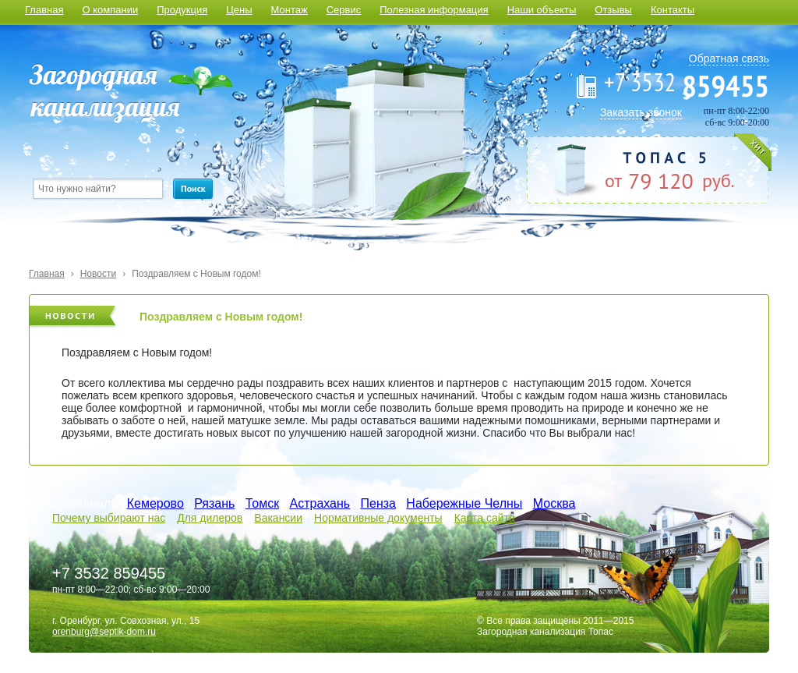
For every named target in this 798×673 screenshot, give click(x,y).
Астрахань (319, 503)
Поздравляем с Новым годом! (196, 273)
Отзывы (613, 10)
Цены (239, 10)
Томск (262, 503)
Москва (554, 503)
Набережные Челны (464, 503)
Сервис (344, 10)
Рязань (214, 503)
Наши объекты (542, 10)
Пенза (378, 503)
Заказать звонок (641, 112)
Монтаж (289, 10)
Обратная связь (729, 58)
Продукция (182, 10)
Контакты (672, 10)
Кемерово (155, 503)
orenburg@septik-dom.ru (104, 631)
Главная (44, 10)
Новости (98, 273)
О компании (110, 10)
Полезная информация (434, 10)
